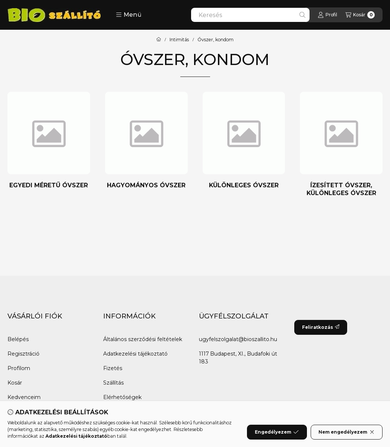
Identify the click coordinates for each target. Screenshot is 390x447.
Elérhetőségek (122, 397)
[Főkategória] (158, 39)
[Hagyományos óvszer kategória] (146, 141)
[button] (128, 14)
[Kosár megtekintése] (360, 14)
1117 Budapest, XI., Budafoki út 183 (238, 357)
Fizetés (112, 368)
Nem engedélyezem (346, 432)
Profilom (18, 368)
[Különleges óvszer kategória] (244, 141)
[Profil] (327, 14)
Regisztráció (23, 353)
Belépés (18, 339)
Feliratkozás (320, 327)
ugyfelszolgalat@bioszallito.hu (238, 339)
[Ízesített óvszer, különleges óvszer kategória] (341, 144)
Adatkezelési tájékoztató (135, 353)
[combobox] (250, 14)
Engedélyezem (277, 432)
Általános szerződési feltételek (142, 339)
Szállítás (113, 382)
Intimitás (179, 39)
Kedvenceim (24, 397)
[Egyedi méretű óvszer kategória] (48, 141)
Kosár (14, 382)
